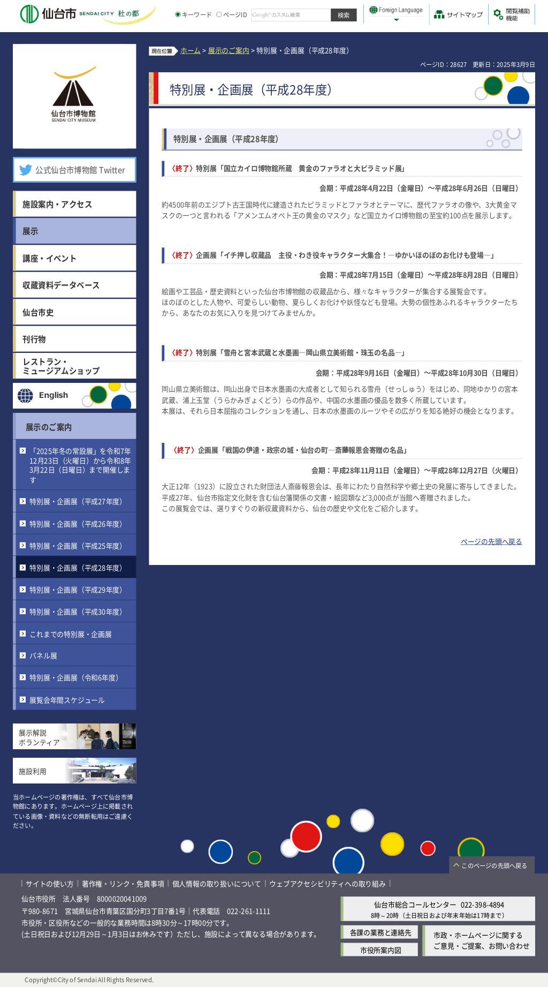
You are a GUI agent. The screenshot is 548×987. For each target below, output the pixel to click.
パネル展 (43, 655)
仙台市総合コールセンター (415, 904)
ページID (231, 14)
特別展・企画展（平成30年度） (77, 611)
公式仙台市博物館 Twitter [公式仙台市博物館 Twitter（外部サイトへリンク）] (80, 169)
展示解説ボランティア (39, 737)
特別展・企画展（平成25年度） (77, 545)
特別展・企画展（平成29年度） (77, 589)
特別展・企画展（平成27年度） (77, 501)
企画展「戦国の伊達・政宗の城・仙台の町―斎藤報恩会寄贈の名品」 (304, 450)
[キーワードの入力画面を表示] (177, 14)
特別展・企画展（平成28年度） (77, 567)
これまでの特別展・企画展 (70, 633)
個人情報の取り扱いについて (216, 883)
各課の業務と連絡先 (381, 932)
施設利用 (32, 771)
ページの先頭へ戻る (491, 541)
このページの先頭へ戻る (494, 866)
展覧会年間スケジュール (67, 700)
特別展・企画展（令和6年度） (76, 677)
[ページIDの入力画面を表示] (219, 14)
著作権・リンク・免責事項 (123, 883)
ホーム (190, 50)
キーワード (193, 14)
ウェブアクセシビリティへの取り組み (327, 883)
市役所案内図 (380, 950)
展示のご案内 (49, 426)
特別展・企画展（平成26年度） (77, 523)
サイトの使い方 (50, 883)
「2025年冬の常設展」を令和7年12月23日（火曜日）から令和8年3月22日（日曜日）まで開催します (80, 465)
